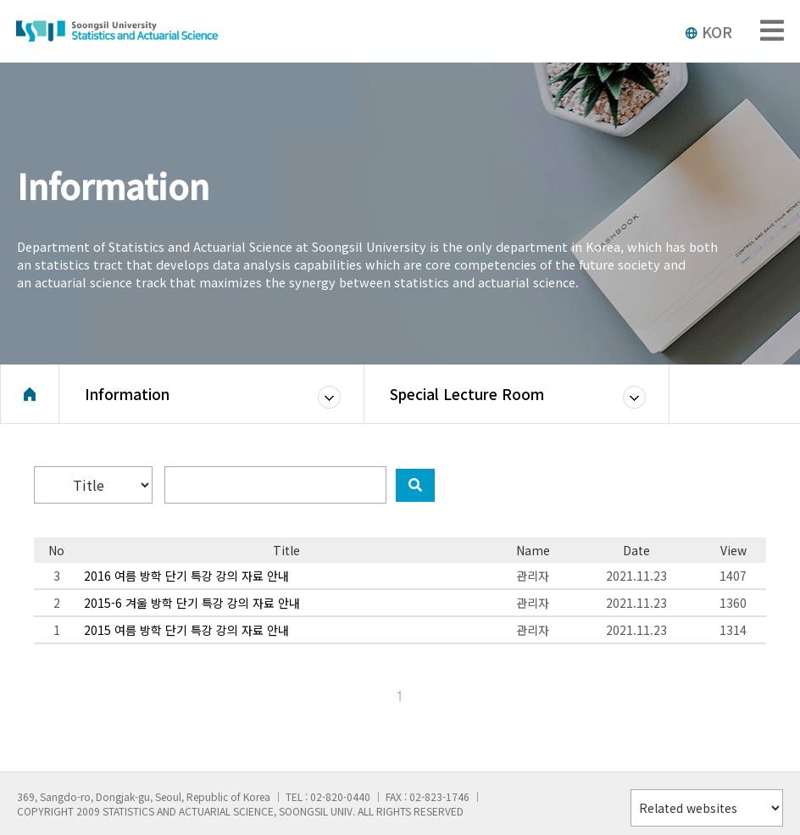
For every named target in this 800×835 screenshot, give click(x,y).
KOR (708, 31)
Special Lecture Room (467, 393)
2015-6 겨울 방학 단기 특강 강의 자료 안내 (192, 602)
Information (127, 393)
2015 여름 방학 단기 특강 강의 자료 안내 (186, 629)
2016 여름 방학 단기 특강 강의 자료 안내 (186, 575)
